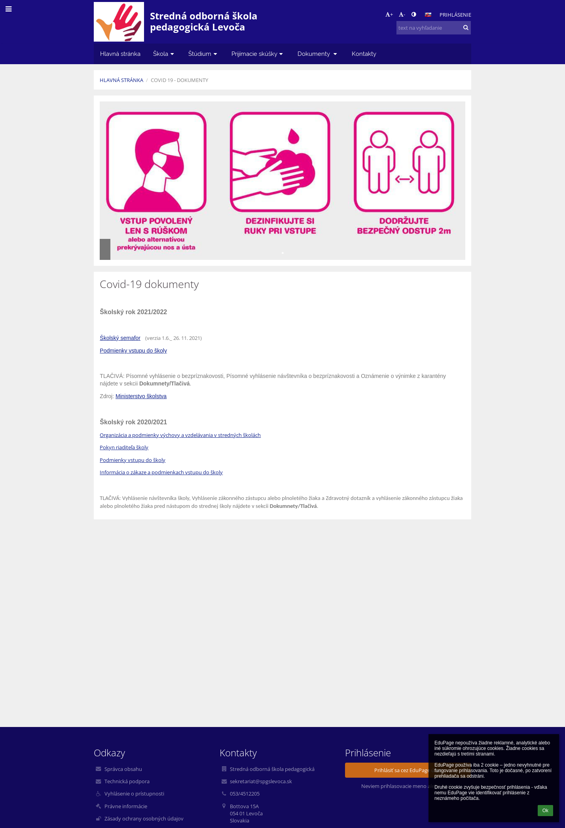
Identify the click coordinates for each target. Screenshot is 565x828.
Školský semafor (120, 338)
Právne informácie (125, 806)
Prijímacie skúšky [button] (258, 53)
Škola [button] (164, 53)
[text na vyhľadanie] (433, 28)
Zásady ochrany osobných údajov (144, 818)
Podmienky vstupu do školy (133, 350)
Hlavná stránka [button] (120, 53)
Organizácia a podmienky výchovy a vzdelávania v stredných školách (180, 435)
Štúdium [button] (203, 53)
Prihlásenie (455, 14)
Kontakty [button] (364, 53)
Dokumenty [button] (318, 53)
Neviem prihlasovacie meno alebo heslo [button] (408, 786)
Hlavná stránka (121, 80)
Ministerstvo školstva (141, 396)
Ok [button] (545, 810)
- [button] (402, 14)
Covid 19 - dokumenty (179, 80)
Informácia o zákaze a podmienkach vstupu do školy (161, 472)
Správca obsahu (123, 769)
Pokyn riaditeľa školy (124, 447)
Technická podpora (127, 781)
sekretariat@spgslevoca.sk (261, 781)
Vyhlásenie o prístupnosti (134, 793)
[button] (428, 14)
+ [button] (389, 14)
